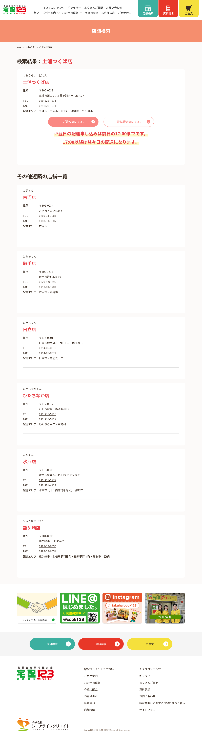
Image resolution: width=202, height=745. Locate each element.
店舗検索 (30, 47)
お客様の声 (108, 13)
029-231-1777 (47, 480)
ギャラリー (74, 8)
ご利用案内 (91, 676)
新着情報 (89, 703)
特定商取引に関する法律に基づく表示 (162, 703)
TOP (19, 47)
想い (36, 13)
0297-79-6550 (47, 546)
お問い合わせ (114, 8)
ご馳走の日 (124, 13)
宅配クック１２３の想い (99, 669)
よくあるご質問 (93, 8)
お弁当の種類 (92, 683)
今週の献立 (91, 13)
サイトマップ (147, 710)
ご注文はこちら (73, 122)
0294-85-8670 (47, 348)
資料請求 (144, 689)
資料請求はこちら (129, 122)
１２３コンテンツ (54, 8)
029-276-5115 (47, 414)
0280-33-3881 (47, 216)
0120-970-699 (47, 282)
